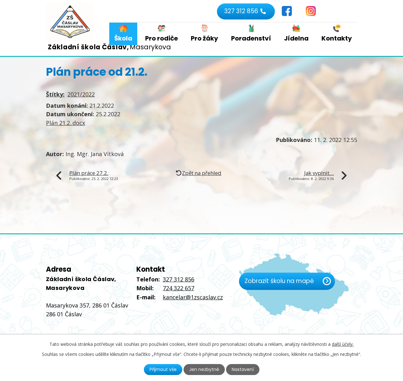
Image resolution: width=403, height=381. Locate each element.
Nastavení (243, 369)
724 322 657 (178, 288)
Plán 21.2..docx (65, 123)
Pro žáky (204, 38)
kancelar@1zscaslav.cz (193, 297)
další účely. (343, 344)
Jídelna (296, 38)
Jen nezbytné (204, 369)
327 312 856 (241, 11)
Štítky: (55, 94)
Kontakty (336, 38)
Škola (123, 38)
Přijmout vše (163, 369)
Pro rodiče (161, 38)
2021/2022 (81, 94)
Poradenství (251, 38)
